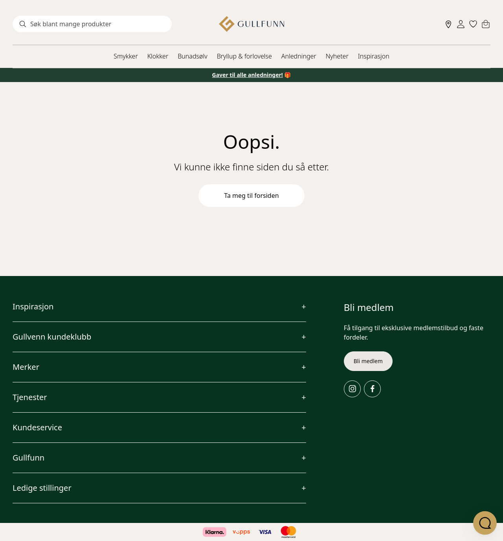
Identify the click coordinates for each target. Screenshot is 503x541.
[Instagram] (352, 389)
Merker (26, 367)
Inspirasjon (373, 56)
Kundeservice (37, 427)
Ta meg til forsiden (251, 195)
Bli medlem (368, 361)
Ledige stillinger (42, 488)
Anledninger (298, 56)
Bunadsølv (192, 56)
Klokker (158, 56)
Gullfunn (28, 457)
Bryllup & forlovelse (244, 56)
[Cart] (485, 24)
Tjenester (30, 397)
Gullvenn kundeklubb (52, 336)
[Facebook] (372, 389)
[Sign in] (460, 24)
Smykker (126, 56)
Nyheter (337, 56)
